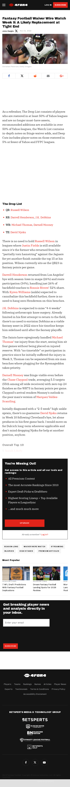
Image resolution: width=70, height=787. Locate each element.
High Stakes (26, 551)
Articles (47, 684)
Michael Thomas (22, 225)
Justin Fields (30, 245)
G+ (44, 762)
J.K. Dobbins (43, 217)
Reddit (35, 76)
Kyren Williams (20, 292)
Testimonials (21, 689)
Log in (48, 5)
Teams (17, 684)
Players (7, 684)
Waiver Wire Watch (34, 547)
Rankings (27, 684)
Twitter (21, 76)
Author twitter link (16, 30)
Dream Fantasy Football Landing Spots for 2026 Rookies (44, 587)
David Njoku (18, 232)
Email (48, 76)
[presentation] (26, 635)
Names (37, 684)
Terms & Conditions (39, 689)
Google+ (61, 76)
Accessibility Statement (35, 694)
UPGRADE (24, 523)
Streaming (57, 547)
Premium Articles (49, 551)
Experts (8, 689)
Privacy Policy (58, 689)
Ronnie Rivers (39, 288)
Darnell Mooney (43, 225)
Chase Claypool (17, 379)
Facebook (8, 76)
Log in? (44, 534)
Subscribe (60, 5)
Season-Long (11, 547)
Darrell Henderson (22, 217)
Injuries (9, 551)
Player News (60, 684)
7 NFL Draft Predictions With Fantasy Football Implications (14, 587)
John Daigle (8, 31)
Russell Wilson (20, 210)
